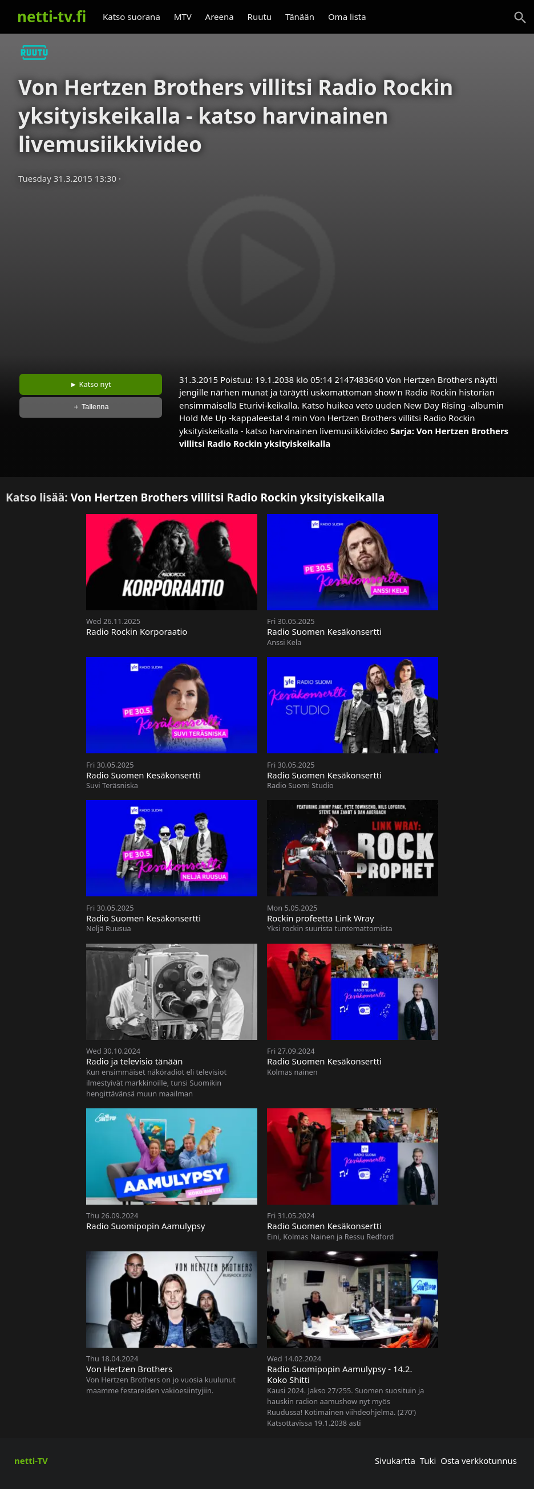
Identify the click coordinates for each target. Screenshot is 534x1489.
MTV (183, 16)
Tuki (428, 1460)
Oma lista (347, 16)
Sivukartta (395, 1460)
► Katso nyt (90, 384)
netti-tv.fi (51, 16)
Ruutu (260, 16)
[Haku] (520, 17)
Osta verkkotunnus (478, 1460)
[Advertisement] (267, 275)
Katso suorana (131, 16)
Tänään (299, 16)
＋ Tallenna (90, 406)
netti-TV (31, 1460)
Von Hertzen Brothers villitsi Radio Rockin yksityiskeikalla (228, 497)
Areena (219, 16)
